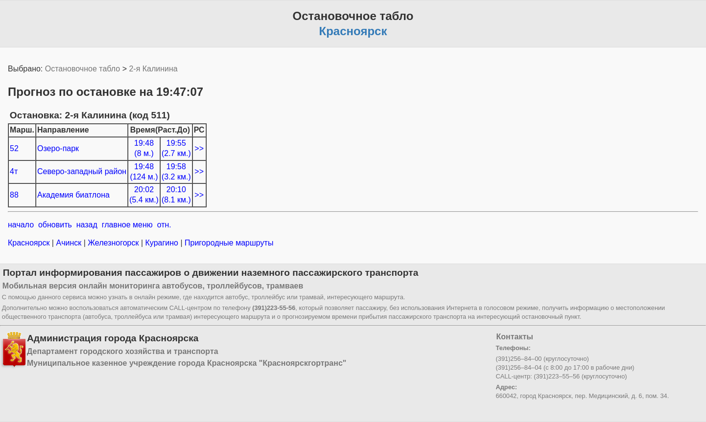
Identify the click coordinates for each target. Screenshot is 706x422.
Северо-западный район (81, 171)
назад (86, 225)
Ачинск (69, 243)
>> (199, 148)
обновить (55, 225)
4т (14, 171)
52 (14, 148)
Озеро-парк (58, 148)
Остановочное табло (82, 69)
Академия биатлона (73, 195)
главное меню (127, 225)
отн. (164, 225)
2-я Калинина (153, 69)
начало (21, 225)
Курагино (161, 243)
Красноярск (30, 243)
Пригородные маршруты (228, 243)
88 (14, 195)
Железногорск (113, 243)
